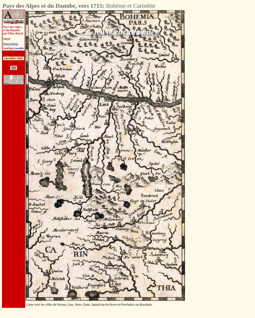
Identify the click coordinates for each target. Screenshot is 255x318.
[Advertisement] (213, 84)
